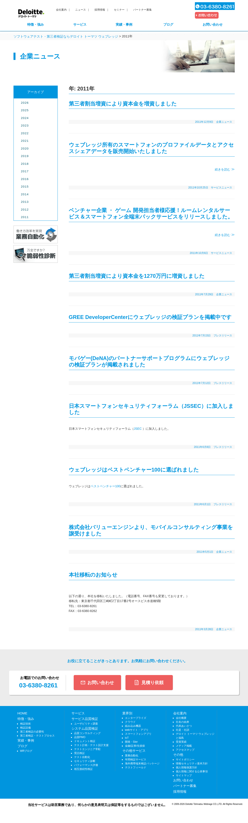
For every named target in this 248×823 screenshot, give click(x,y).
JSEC (138, 428)
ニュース (80, 9)
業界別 (127, 713)
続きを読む (223, 169)
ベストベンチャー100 (105, 486)
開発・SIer (131, 741)
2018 (25, 163)
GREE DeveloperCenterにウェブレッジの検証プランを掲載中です (150, 317)
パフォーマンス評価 (86, 765)
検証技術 (25, 723)
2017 (25, 171)
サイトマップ (184, 775)
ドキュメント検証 (84, 741)
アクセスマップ (185, 749)
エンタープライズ (135, 717)
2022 (25, 133)
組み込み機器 (133, 725)
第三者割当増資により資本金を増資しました (123, 104)
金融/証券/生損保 (135, 745)
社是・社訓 (182, 729)
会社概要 (181, 717)
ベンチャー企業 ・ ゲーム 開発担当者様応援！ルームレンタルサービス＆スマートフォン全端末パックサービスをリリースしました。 (151, 213)
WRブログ (26, 750)
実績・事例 (124, 24)
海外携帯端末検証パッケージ (142, 763)
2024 (25, 118)
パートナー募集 (142, 9)
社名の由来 (182, 721)
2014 (25, 194)
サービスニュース (221, 187)
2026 (25, 102)
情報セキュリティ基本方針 (192, 763)
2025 (25, 110)
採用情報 (99, 9)
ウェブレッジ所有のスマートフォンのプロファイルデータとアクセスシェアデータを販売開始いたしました (151, 148)
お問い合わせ (213, 24)
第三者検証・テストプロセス (37, 735)
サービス (80, 24)
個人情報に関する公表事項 (192, 771)
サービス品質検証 (84, 719)
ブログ (168, 24)
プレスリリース (222, 335)
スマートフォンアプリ (138, 733)
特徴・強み (35, 24)
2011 (25, 217)
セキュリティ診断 (84, 761)
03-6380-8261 (38, 685)
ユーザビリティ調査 (86, 723)
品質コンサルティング (87, 733)
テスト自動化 (82, 757)
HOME (22, 713)
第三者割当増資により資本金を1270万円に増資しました (137, 276)
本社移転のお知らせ (93, 575)
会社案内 (61, 9)
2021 (25, 140)
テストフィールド (135, 767)
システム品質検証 (84, 728)
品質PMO (79, 737)
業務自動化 (131, 755)
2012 (25, 209)
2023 (25, 125)
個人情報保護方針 (186, 767)
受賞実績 (181, 741)
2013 (25, 201)
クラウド (130, 721)
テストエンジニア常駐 (87, 749)
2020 (25, 148)
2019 (25, 156)
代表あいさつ (184, 725)
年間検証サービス (135, 759)
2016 (25, 179)
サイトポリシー (185, 759)
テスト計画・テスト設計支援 (91, 745)
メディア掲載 (184, 745)
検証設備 (25, 727)
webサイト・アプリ (136, 729)
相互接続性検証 (83, 769)
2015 (25, 186)
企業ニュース (224, 121)
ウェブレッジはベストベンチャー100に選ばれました (134, 470)
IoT (127, 737)
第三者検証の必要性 (32, 731)
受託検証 (79, 753)
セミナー (119, 9)
